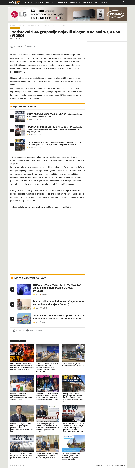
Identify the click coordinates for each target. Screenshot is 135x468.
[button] (123, 2)
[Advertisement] (107, 58)
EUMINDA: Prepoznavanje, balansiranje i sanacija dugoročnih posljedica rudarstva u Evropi (71, 457)
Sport (50, 2)
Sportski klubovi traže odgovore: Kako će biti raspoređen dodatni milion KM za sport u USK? (21, 397)
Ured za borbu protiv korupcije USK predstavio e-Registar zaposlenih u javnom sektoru (47, 456)
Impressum (101, 2)
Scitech (87, 2)
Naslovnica (13, 25)
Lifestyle (62, 2)
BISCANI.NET (99, 465)
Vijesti (39, 2)
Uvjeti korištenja (120, 465)
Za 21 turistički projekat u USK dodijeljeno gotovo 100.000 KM (73, 365)
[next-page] (84, 341)
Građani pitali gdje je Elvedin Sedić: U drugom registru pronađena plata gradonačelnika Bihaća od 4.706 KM (21, 428)
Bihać (24, 25)
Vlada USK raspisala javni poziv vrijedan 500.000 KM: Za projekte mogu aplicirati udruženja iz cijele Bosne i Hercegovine (47, 368)
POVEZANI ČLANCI (18, 341)
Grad (28, 2)
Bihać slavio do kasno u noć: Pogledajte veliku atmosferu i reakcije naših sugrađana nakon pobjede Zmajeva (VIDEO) (22, 367)
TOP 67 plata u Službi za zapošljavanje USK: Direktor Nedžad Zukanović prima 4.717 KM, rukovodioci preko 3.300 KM (73, 398)
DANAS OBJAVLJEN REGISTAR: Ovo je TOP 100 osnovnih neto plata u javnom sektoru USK (21, 456)
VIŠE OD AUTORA (32, 341)
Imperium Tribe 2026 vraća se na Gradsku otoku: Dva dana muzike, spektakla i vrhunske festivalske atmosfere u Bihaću (47, 397)
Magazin (75, 2)
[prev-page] (81, 341)
